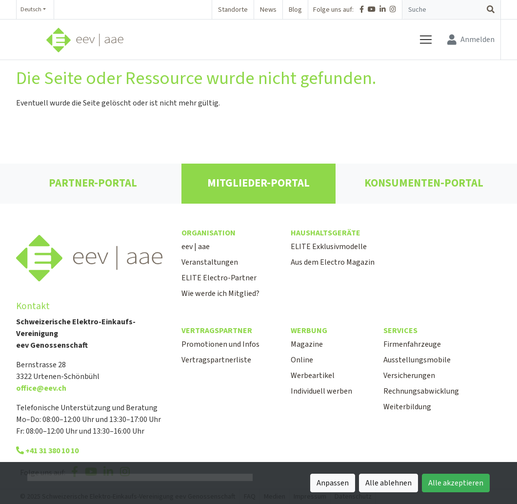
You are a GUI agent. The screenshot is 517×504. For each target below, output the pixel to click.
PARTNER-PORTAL (93, 183)
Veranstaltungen (209, 262)
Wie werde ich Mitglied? (220, 293)
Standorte (233, 9)
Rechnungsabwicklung (421, 391)
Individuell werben (321, 391)
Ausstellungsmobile (417, 360)
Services (400, 330)
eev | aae (195, 246)
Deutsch (30, 9)
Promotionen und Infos (220, 344)
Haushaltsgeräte (325, 233)
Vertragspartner (216, 330)
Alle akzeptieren (455, 483)
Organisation (208, 233)
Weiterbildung (407, 406)
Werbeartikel (313, 375)
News (268, 9)
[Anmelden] (470, 39)
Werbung (309, 330)
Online (302, 360)
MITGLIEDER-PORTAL (258, 183)
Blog (295, 9)
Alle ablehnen (388, 483)
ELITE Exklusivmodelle (329, 246)
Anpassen (333, 483)
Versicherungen (409, 375)
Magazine (307, 344)
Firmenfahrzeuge (412, 344)
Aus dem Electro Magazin (333, 262)
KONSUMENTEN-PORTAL (423, 183)
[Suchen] (491, 10)
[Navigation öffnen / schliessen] (429, 39)
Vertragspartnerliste (216, 360)
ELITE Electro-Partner (219, 278)
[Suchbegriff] (441, 9)
